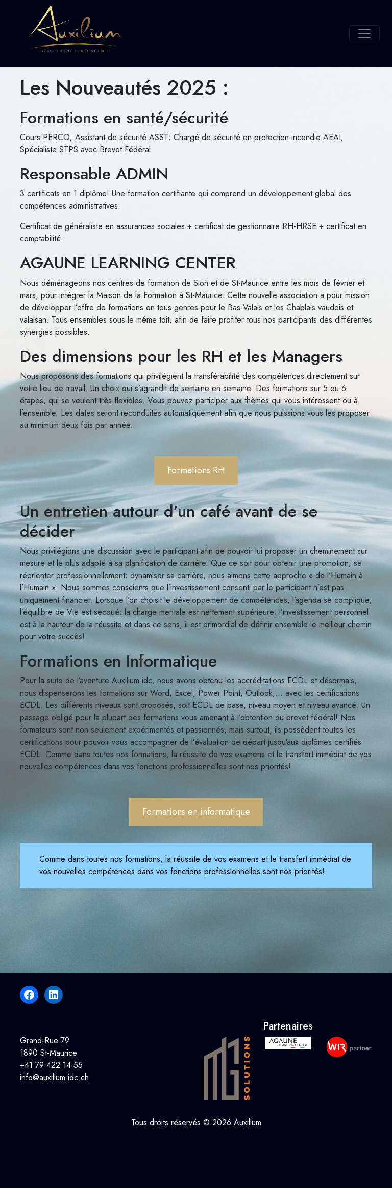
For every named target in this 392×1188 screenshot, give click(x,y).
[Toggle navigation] (364, 33)
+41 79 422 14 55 (51, 1065)
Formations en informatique (196, 811)
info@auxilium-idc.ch (54, 1077)
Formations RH (196, 470)
